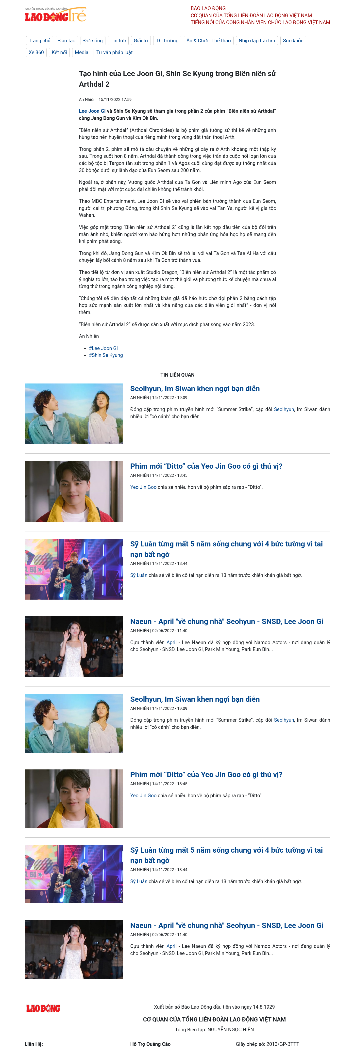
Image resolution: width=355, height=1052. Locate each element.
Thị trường (167, 41)
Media (81, 52)
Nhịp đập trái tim (257, 41)
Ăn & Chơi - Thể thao (208, 41)
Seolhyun (284, 409)
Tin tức (118, 41)
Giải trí (141, 41)
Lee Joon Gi (92, 111)
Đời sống (93, 41)
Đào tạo (67, 41)
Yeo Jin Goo (143, 487)
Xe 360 (36, 52)
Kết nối (59, 52)
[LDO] (74, 414)
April (172, 642)
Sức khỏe (293, 41)
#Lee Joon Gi (103, 348)
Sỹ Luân (139, 575)
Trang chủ (40, 41)
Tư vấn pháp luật (114, 52)
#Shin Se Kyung (106, 355)
